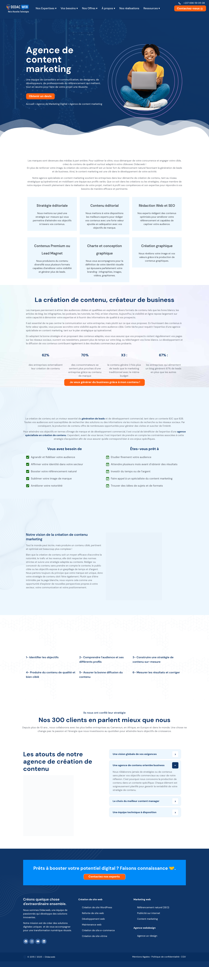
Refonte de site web (93, 913)
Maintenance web (91, 924)
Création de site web (90, 899)
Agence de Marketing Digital (51, 103)
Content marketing (147, 918)
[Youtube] (38, 941)
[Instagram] (32, 941)
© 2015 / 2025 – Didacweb (41, 956)
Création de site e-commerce (98, 930)
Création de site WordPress (97, 907)
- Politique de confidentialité (164, 956)
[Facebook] (25, 941)
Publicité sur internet (148, 913)
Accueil (30, 103)
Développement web (93, 918)
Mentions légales (141, 956)
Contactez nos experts (105, 876)
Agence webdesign (145, 927)
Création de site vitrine (94, 936)
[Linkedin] (44, 941)
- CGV (182, 956)
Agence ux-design (147, 935)
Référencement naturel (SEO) (153, 907)
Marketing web (142, 899)
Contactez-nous (190, 8)
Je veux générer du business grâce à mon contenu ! (105, 382)
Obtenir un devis (41, 96)
